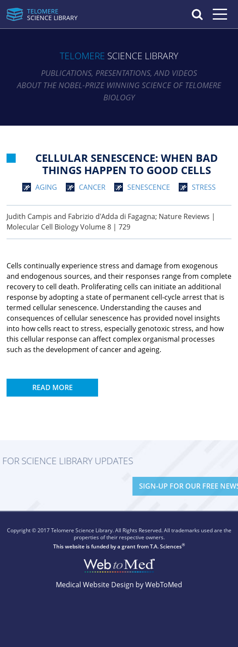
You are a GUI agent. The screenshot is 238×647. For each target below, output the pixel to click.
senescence (148, 187)
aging (46, 187)
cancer (92, 187)
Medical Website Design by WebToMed (119, 584)
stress (204, 187)
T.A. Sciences (166, 546)
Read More (52, 387)
